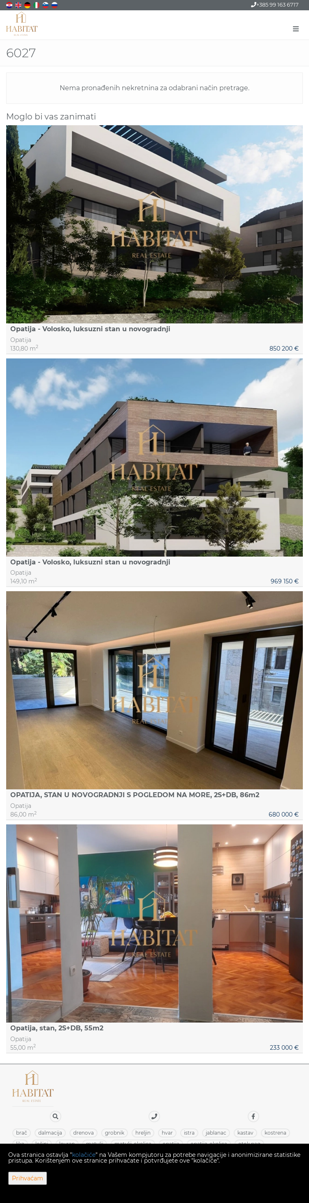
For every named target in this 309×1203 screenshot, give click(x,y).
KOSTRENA (275, 1133)
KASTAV (245, 1133)
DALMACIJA (50, 1133)
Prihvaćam (27, 1178)
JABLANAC (216, 1133)
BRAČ (21, 1133)
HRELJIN (143, 1133)
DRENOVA (83, 1133)
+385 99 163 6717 (275, 4)
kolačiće (83, 1155)
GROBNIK (114, 1133)
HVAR (167, 1133)
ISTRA (189, 1133)
